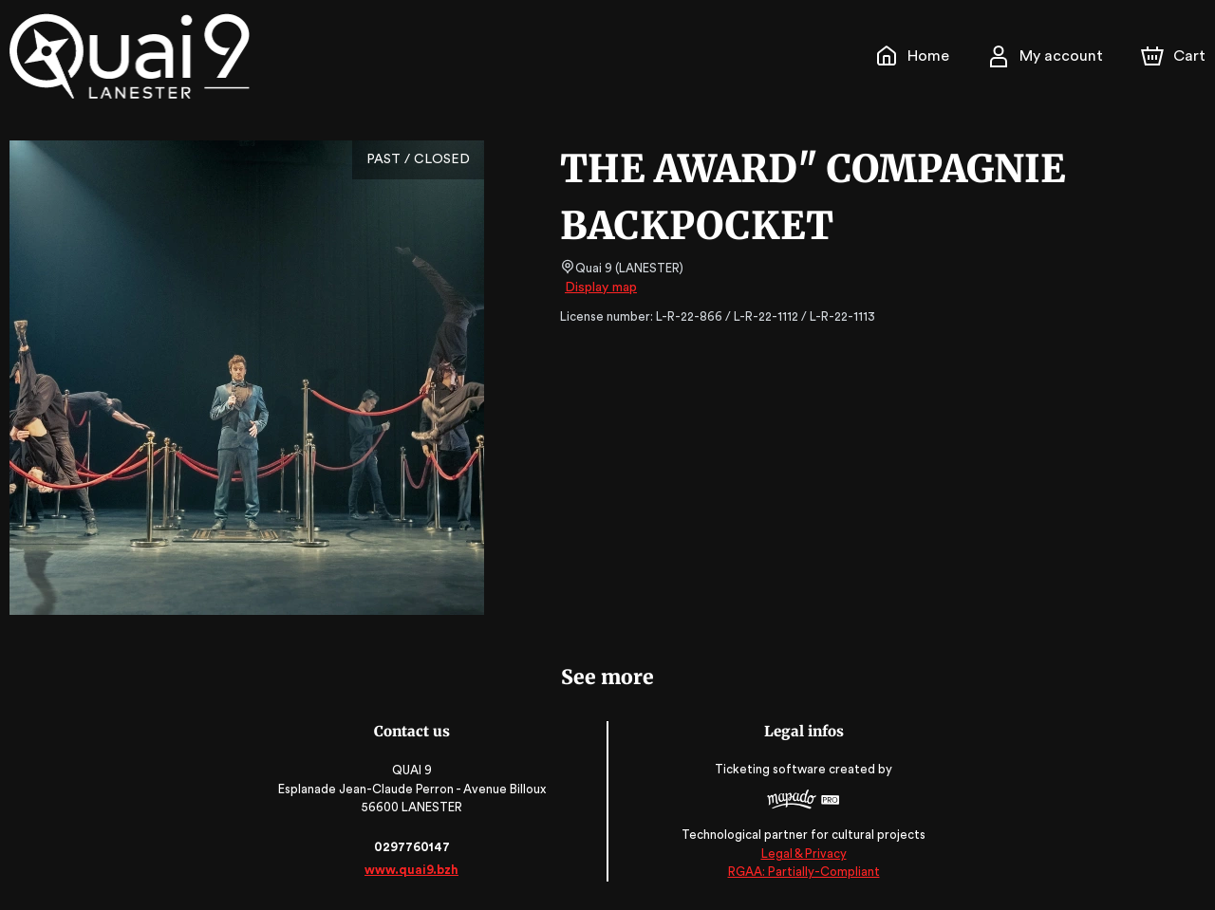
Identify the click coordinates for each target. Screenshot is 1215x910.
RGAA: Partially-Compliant (802, 871)
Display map (601, 287)
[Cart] (1175, 56)
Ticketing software (771, 769)
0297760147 (412, 847)
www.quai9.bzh (412, 870)
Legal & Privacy (802, 853)
